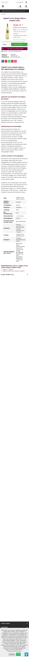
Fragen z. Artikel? (7, 51)
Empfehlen (17, 51)
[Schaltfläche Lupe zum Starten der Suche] (26, 2)
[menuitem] (26, 6)
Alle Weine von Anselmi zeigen (12, 48)
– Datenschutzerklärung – (15, 650)
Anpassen (11, 654)
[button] (26, 654)
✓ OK (18, 654)
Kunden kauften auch (7, 274)
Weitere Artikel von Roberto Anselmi (12, 271)
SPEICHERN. (19, 649)
